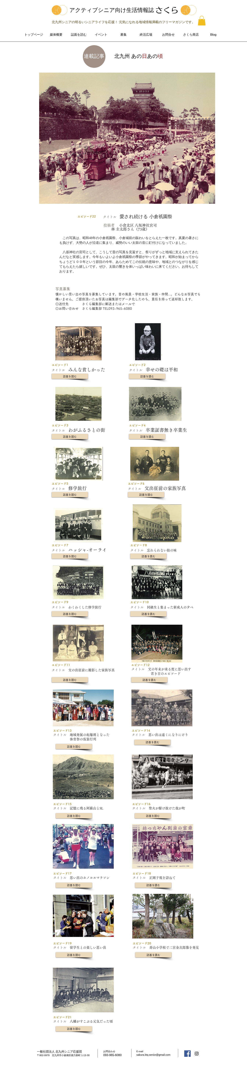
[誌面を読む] (70, 376)
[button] (202, 21)
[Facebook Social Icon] (187, 1053)
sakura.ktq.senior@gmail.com (153, 1054)
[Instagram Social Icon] (196, 1053)
